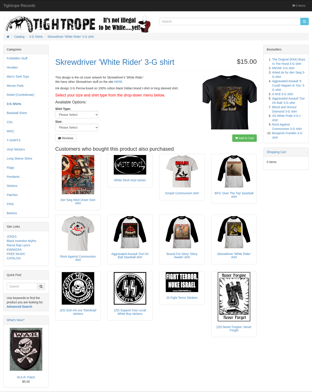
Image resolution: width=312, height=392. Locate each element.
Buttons (12, 213)
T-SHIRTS (14, 140)
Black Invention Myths (21, 241)
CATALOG (14, 258)
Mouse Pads (15, 85)
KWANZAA (14, 249)
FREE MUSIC (16, 254)
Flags (10, 167)
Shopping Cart (276, 152)
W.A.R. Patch (26, 377)
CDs (10, 122)
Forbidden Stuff (17, 58)
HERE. (118, 81)
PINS (10, 204)
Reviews (65, 138)
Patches (12, 195)
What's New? (15, 320)
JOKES (12, 236)
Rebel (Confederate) (20, 94)
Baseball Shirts (17, 113)
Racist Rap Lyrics (18, 245)
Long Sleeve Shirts (19, 158)
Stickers (12, 186)
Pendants (13, 176)
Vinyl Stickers (16, 149)
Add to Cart (244, 138)
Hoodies (12, 67)
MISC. (11, 131)
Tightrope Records (19, 5)
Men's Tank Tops (18, 76)
